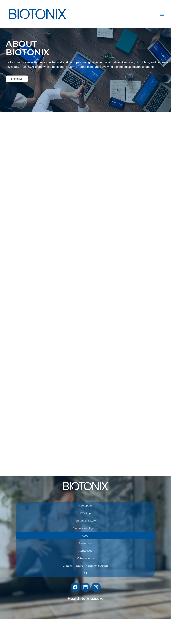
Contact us (85, 550)
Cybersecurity (85, 558)
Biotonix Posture (85, 520)
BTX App (85, 513)
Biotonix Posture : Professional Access (85, 565)
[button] (162, 14)
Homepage (85, 505)
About (85, 535)
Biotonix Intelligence (85, 528)
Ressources (85, 543)
